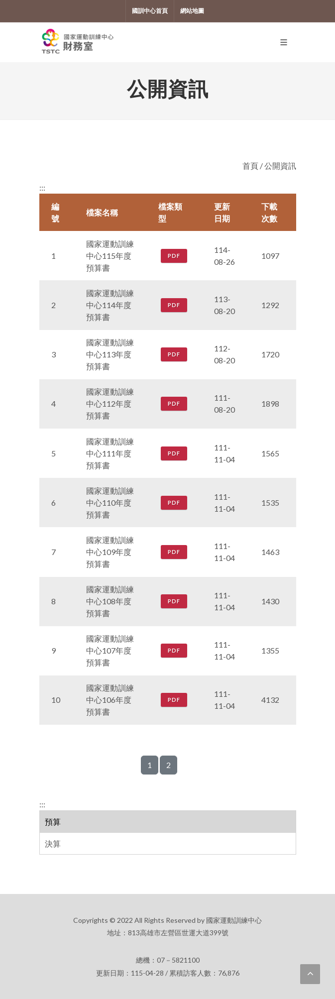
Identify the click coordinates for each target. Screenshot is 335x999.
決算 (53, 843)
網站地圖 (192, 10)
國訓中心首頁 (150, 10)
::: (42, 804)
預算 (53, 821)
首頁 (250, 165)
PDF (174, 255)
